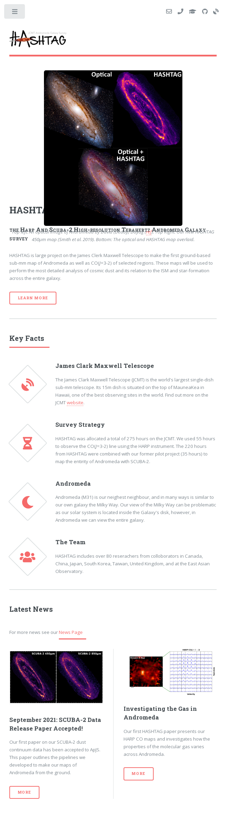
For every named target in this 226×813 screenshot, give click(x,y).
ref (149, 232)
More (24, 792)
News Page (71, 632)
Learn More (33, 297)
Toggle (15, 13)
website (75, 402)
